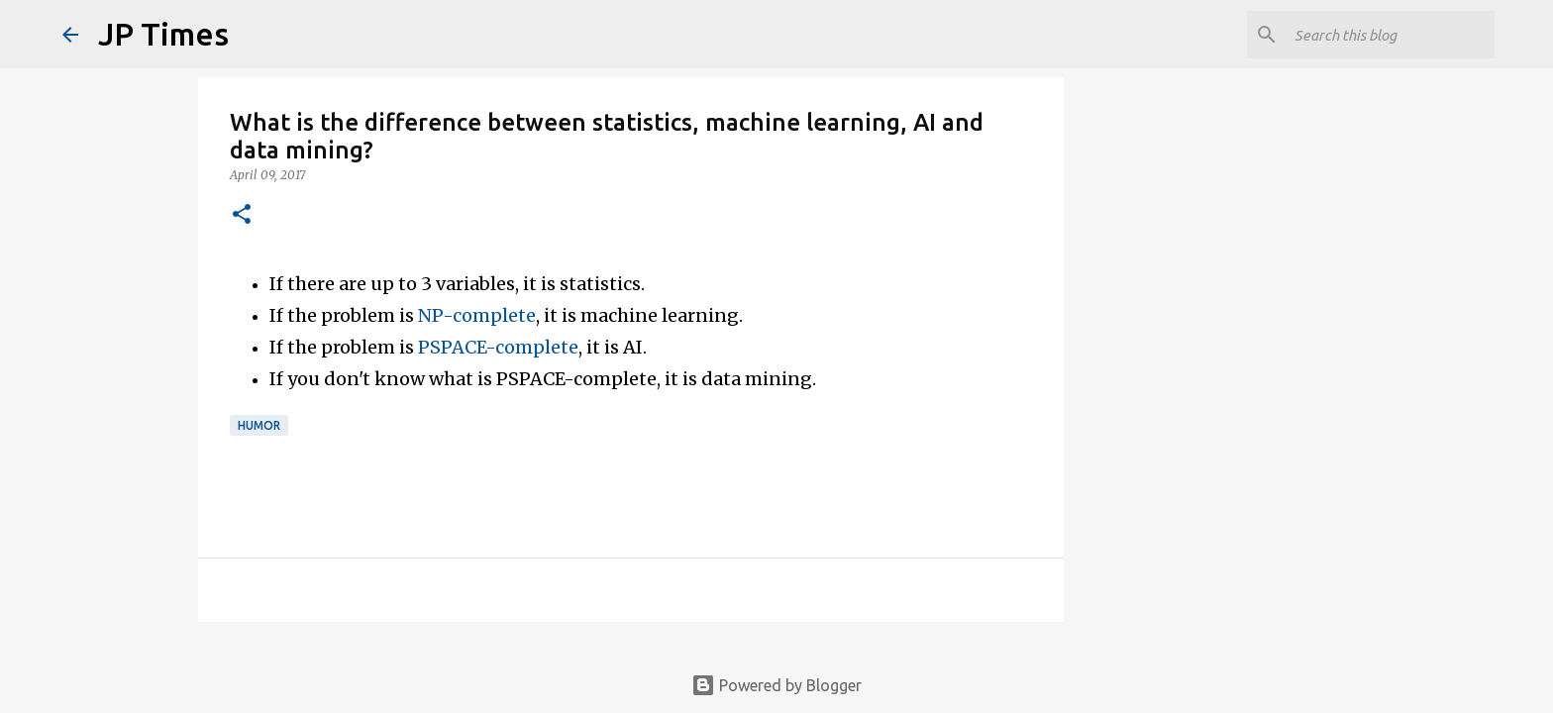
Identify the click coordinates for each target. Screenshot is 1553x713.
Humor (259, 425)
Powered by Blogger (776, 685)
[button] (242, 215)
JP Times (163, 33)
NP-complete (477, 315)
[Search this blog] (1391, 34)
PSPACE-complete (498, 347)
